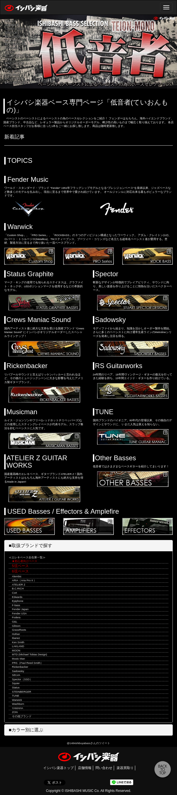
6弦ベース (20, 571)
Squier (15, 683)
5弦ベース (20, 566)
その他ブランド (22, 716)
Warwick (17, 699)
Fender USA (19, 613)
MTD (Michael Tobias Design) (29, 654)
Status (15, 687)
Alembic (16, 576)
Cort (14, 592)
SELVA (16, 675)
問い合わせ (103, 768)
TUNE (15, 695)
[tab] (88, 545)
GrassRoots (19, 629)
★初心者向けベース (24, 561)
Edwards (17, 597)
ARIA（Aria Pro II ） (24, 580)
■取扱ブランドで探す (30, 545)
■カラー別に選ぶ (26, 729)
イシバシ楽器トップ (58, 768)
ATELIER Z (18, 584)
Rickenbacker (20, 666)
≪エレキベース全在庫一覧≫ (27, 557)
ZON (15, 712)
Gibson (16, 625)
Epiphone (17, 600)
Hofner (16, 634)
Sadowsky (18, 671)
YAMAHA (17, 708)
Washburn (18, 703)
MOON (16, 650)
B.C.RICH (18, 588)
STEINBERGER (21, 691)
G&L (14, 621)
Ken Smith (18, 642)
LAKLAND (18, 646)
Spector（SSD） (22, 679)
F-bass (16, 605)
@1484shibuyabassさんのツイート (88, 743)
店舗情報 (84, 768)
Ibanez (16, 638)
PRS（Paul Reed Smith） (27, 662)
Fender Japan (20, 609)
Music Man (18, 658)
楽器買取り (125, 768)
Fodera (16, 617)
